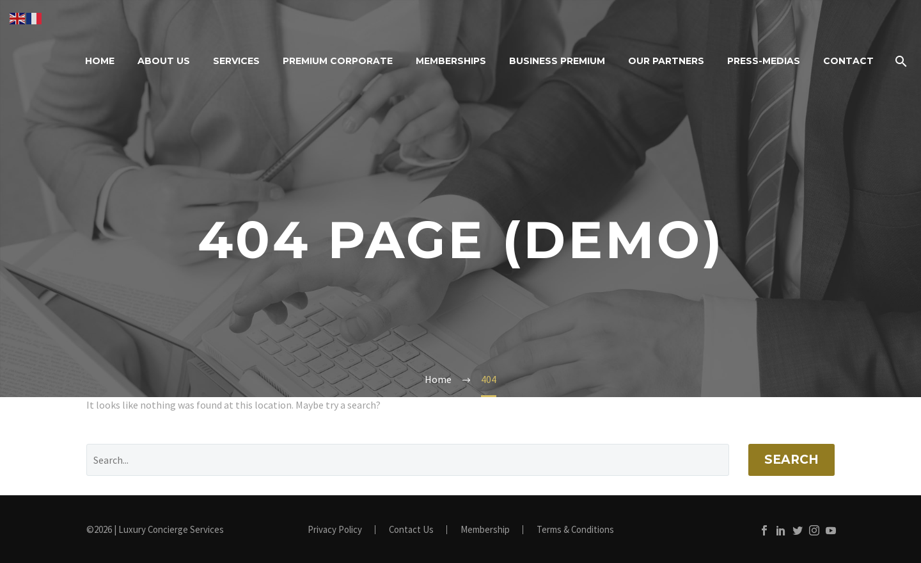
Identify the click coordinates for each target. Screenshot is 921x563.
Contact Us (411, 530)
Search (791, 459)
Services (236, 61)
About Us (164, 61)
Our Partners (666, 61)
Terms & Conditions (575, 530)
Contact (848, 61)
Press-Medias (763, 61)
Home (99, 61)
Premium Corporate (338, 61)
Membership (485, 530)
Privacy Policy (335, 530)
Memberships (451, 61)
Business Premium (557, 61)
